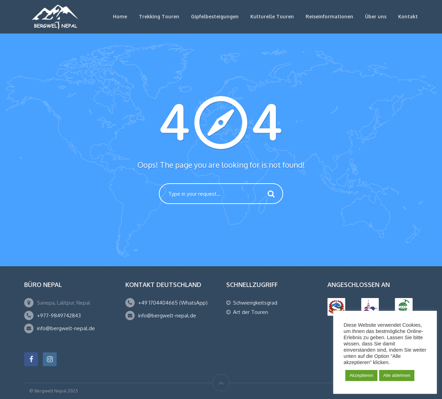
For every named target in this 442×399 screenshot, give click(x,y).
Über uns (375, 16)
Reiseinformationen (329, 16)
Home (120, 16)
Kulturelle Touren (272, 16)
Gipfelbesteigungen (215, 16)
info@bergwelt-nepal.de (66, 328)
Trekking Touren (159, 16)
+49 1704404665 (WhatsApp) (173, 302)
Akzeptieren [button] (361, 375)
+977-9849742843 (59, 315)
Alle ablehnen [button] (397, 375)
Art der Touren (250, 312)
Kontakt (408, 16)
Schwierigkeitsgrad (255, 302)
